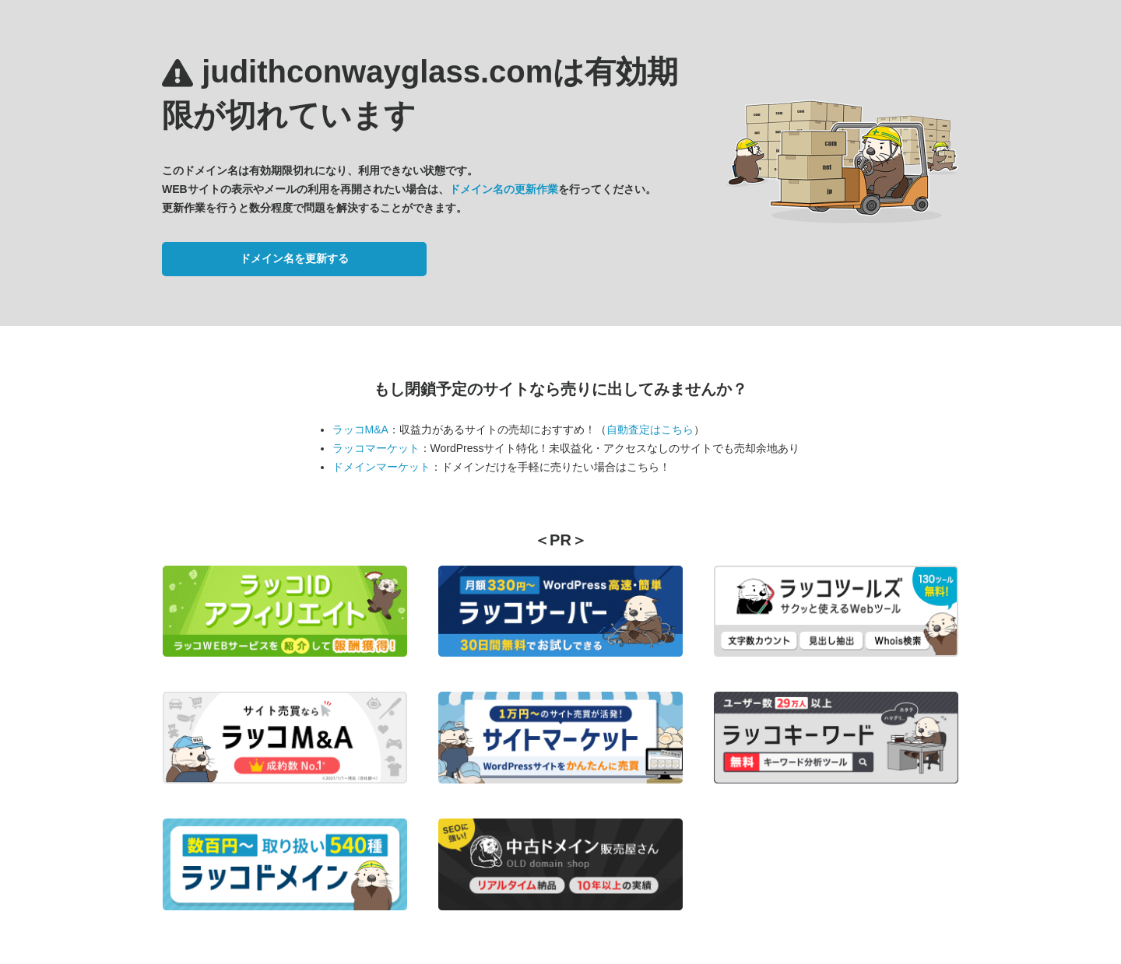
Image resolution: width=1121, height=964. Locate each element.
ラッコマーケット (376, 448)
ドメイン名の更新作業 (503, 189)
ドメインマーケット (381, 467)
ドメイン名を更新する (294, 258)
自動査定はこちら (650, 429)
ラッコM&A (360, 429)
